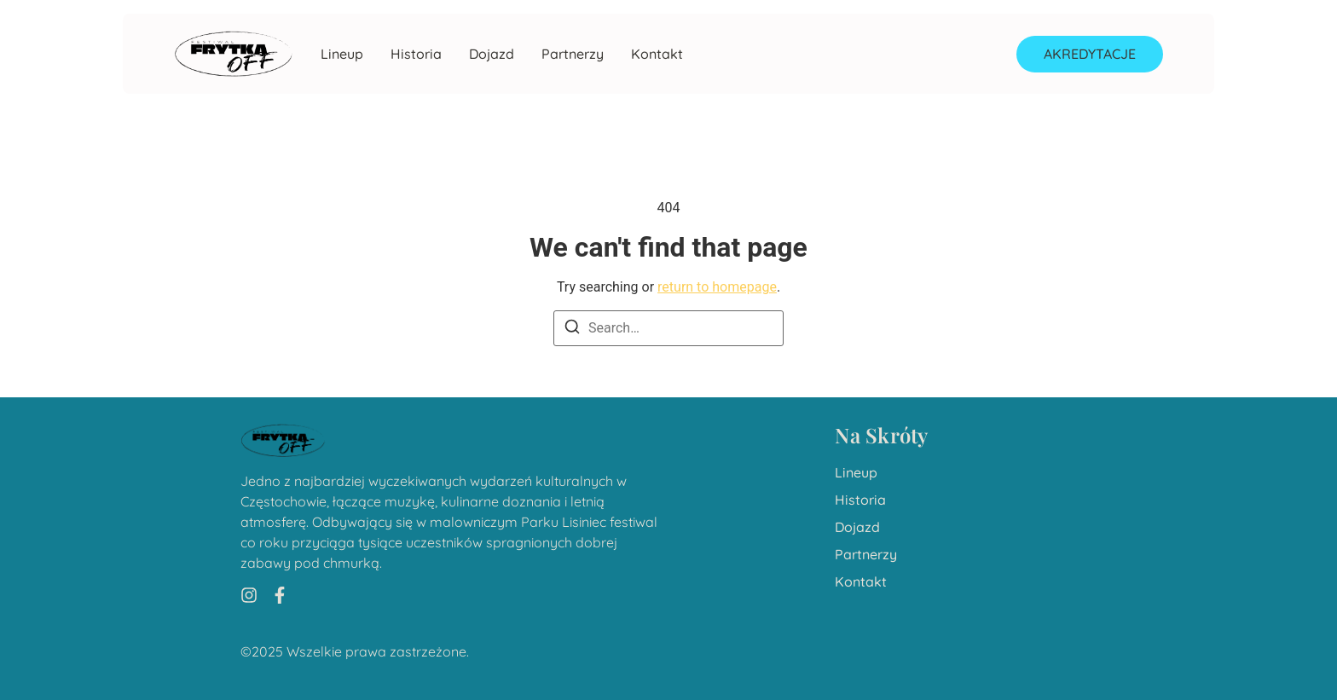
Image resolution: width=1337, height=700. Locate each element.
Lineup (342, 54)
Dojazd (491, 54)
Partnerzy (572, 54)
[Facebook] (279, 595)
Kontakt (657, 54)
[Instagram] (249, 595)
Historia (416, 54)
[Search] (572, 329)
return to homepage (717, 287)
